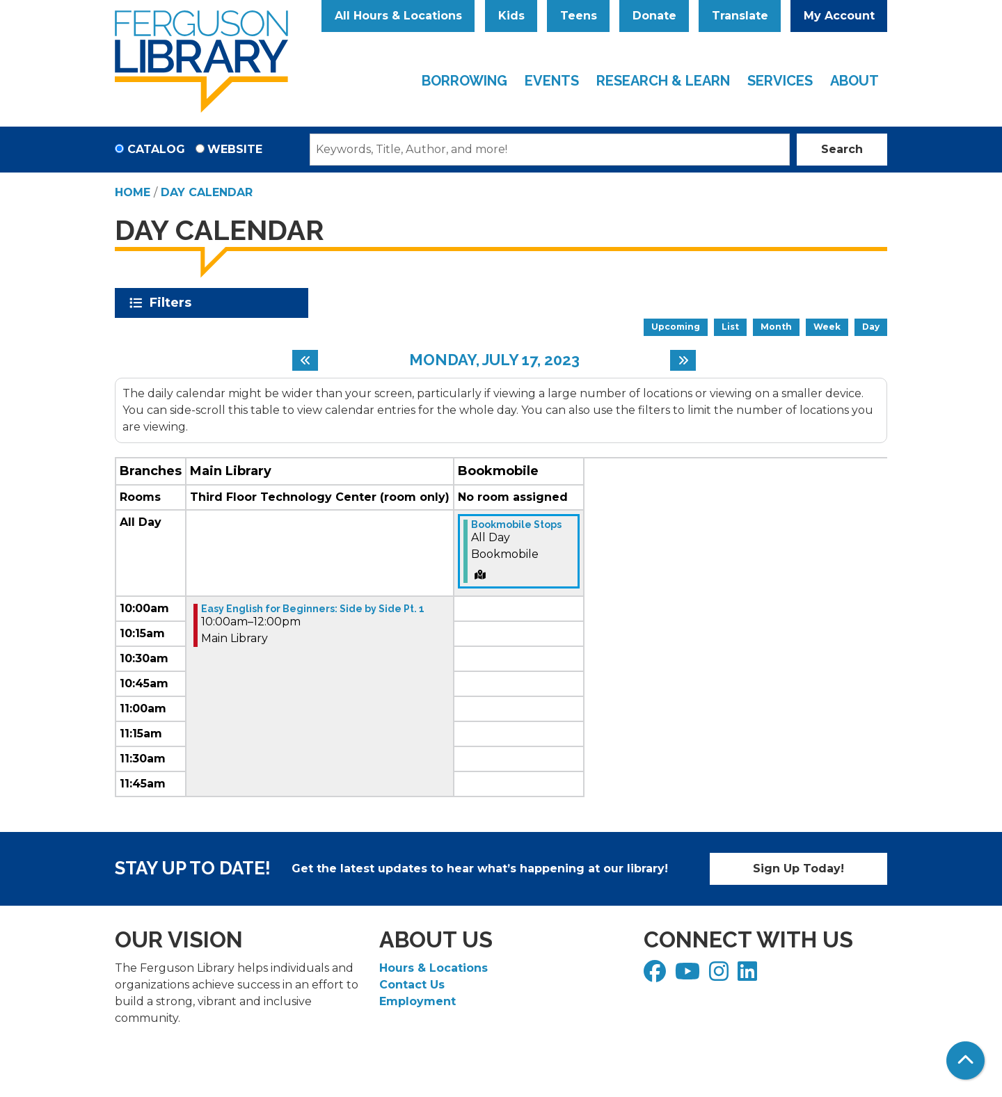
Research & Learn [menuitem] (663, 80)
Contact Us (412, 984)
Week (827, 326)
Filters (173, 302)
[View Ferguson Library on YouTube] (689, 975)
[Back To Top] (965, 1060)
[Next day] (683, 360)
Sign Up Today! (798, 868)
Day (871, 326)
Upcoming (675, 326)
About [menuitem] (854, 80)
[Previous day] (305, 360)
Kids (511, 15)
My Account (839, 15)
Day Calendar (207, 192)
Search (842, 149)
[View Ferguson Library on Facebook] (656, 975)
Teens (578, 15)
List (730, 326)
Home (132, 192)
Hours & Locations (433, 968)
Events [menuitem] (552, 80)
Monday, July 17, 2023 (494, 360)
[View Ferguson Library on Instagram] (720, 975)
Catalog (156, 149)
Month (776, 326)
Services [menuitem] (780, 80)
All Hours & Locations (398, 15)
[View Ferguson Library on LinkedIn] (749, 975)
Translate (740, 15)
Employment (417, 1001)
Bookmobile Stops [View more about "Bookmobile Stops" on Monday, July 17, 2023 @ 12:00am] (516, 524)
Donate (654, 15)
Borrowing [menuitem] (464, 80)
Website (234, 149)
